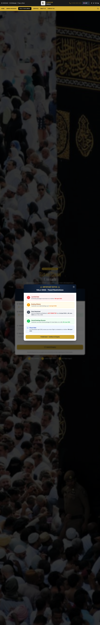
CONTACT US (51, 8)
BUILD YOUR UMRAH (24, 8)
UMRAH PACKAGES (11, 8)
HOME (2, 8)
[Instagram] (96, 3)
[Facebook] (91, 3)
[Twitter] (93, 3)
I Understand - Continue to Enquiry (50, 337)
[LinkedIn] (98, 3)
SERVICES (35, 8)
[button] (47, 3)
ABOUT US (43, 8)
